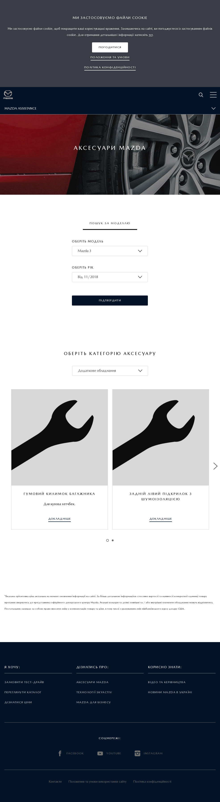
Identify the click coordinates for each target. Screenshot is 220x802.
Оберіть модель (87, 241)
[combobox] (110, 251)
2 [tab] (112, 540)
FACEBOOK (70, 753)
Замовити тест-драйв (24, 682)
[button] (110, 47)
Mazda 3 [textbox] (84, 251)
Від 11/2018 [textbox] (88, 277)
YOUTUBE (109, 753)
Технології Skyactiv (94, 692)
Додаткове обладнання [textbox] (97, 370)
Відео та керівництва (167, 682)
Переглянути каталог (23, 692)
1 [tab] (107, 540)
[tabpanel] (59, 459)
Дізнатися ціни (18, 702)
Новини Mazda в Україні (170, 692)
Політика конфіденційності (152, 781)
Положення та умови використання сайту (97, 781)
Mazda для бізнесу (93, 702)
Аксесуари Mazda (92, 682)
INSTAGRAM (149, 753)
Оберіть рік (83, 267)
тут (151, 35)
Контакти (55, 781)
